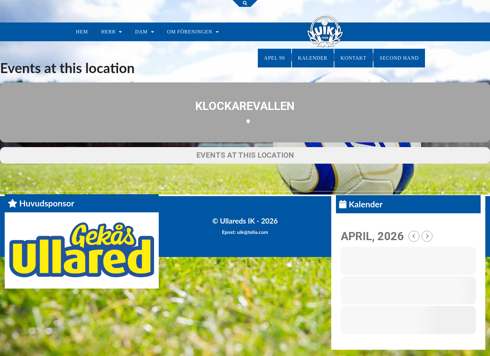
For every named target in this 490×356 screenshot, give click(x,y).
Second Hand (399, 58)
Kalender (313, 58)
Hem (82, 31)
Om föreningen (189, 31)
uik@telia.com (252, 232)
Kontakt (354, 58)
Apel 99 (274, 58)
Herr (108, 31)
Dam (141, 31)
